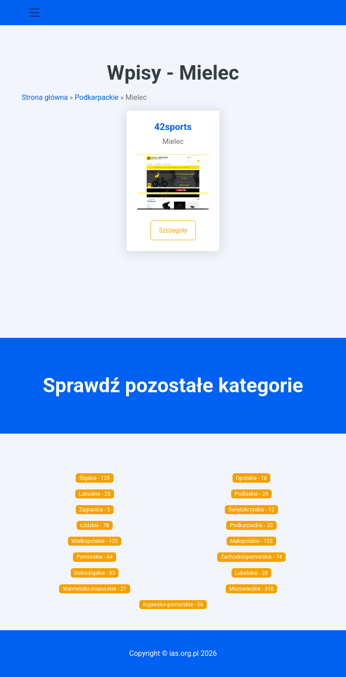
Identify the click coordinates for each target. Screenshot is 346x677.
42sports (173, 126)
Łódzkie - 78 (94, 525)
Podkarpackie (96, 97)
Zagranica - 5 (94, 510)
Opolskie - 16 (251, 478)
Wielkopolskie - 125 (94, 541)
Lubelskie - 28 (251, 573)
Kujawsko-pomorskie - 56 (173, 604)
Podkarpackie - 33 (251, 525)
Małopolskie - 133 (251, 541)
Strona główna (45, 97)
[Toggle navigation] (34, 13)
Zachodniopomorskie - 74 (251, 557)
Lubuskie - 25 (95, 494)
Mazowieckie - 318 (251, 589)
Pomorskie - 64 (95, 557)
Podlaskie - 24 (252, 494)
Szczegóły (173, 230)
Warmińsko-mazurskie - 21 (95, 589)
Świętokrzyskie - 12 (251, 510)
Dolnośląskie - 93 (94, 573)
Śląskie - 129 (94, 478)
